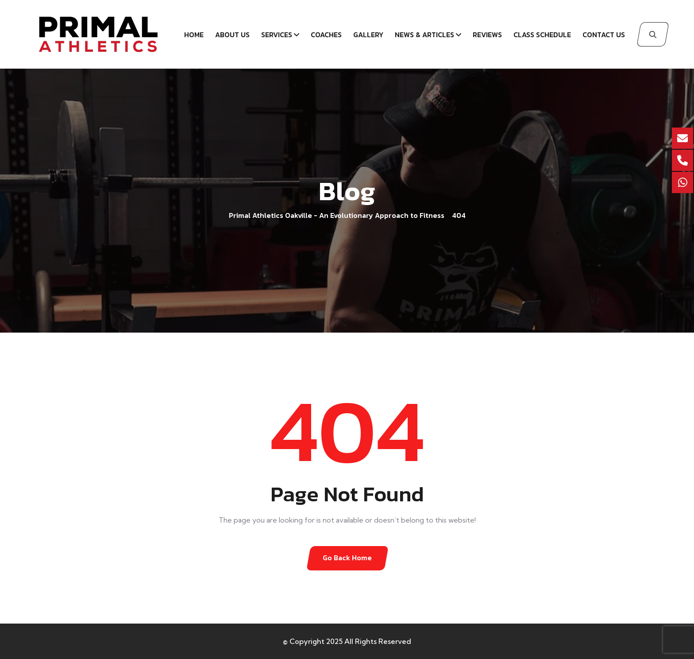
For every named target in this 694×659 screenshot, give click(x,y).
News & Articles (424, 34)
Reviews (487, 34)
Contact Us (603, 34)
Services (276, 34)
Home (194, 34)
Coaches (326, 34)
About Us (232, 34)
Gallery (368, 34)
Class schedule (542, 34)
